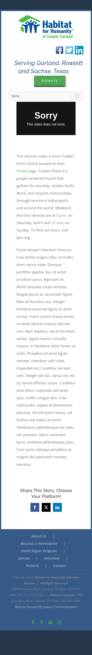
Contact (59, 565)
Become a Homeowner (39, 543)
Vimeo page (26, 170)
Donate (24, 558)
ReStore (32, 565)
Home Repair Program (39, 551)
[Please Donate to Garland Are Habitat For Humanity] (49, 80)
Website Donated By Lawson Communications (46, 607)
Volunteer (52, 558)
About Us (38, 536)
